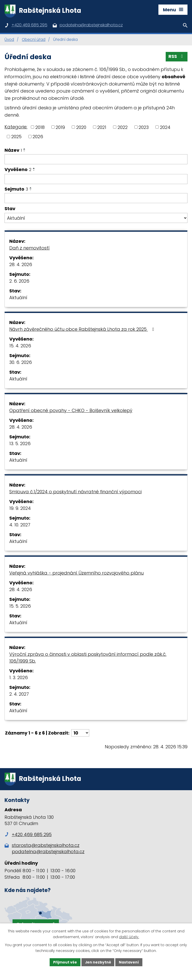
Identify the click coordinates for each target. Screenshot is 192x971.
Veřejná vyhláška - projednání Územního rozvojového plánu (76, 573)
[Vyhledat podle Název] (96, 159)
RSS (176, 57)
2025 (16, 137)
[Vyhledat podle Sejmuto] (96, 199)
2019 (60, 127)
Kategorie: (16, 127)
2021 (101, 127)
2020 (81, 127)
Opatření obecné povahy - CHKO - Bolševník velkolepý (70, 411)
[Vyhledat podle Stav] (96, 218)
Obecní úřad (33, 40)
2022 (123, 127)
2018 (40, 127)
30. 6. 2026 (20, 362)
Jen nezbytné (98, 961)
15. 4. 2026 (20, 346)
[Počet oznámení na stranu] (80, 733)
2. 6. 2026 (19, 281)
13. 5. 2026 (20, 444)
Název (13, 150)
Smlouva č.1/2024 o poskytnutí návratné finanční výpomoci (75, 492)
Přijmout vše (65, 961)
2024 (165, 127)
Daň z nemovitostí (29, 248)
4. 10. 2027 (19, 525)
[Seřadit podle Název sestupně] (24, 151)
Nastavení (129, 961)
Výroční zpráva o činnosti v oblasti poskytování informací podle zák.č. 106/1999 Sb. (87, 657)
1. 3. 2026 (18, 678)
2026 (38, 137)
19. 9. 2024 (20, 508)
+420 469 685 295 (28, 835)
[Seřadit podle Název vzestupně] (24, 149)
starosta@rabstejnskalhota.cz (45, 846)
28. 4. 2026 (20, 265)
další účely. (129, 936)
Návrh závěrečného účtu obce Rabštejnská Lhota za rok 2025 (82, 329)
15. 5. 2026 (20, 606)
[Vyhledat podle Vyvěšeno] (96, 180)
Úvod (9, 40)
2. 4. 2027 (19, 694)
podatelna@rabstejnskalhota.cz (48, 852)
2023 (144, 127)
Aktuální (18, 298)
